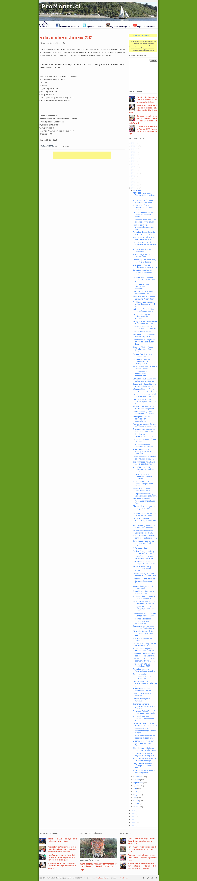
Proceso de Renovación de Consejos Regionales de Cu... (144, 581)
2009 (133, 813)
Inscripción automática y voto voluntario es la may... (145, 494)
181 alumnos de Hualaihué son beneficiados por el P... (145, 537)
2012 (133, 185)
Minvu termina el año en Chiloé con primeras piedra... (143, 214)
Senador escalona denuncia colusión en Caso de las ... (144, 602)
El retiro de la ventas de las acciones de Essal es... (144, 737)
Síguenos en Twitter (95, 27)
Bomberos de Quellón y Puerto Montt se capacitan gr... (145, 683)
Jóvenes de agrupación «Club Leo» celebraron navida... (144, 395)
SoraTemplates (101, 878)
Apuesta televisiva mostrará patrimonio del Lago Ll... (144, 759)
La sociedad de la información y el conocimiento (140, 373)
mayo (135, 794)
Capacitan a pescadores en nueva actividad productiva (145, 327)
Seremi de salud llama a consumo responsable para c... (143, 272)
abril (135, 797)
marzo (136, 800)
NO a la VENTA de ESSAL (143, 331)
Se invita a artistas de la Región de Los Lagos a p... (144, 754)
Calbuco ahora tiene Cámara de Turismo (144, 440)
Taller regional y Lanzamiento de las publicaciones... (142, 676)
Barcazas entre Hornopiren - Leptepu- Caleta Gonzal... (144, 627)
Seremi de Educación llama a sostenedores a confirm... (144, 654)
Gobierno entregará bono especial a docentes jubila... (145, 574)
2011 (133, 188)
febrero (136, 803)
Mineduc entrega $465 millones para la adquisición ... (142, 316)
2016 (133, 173)
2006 (133, 822)
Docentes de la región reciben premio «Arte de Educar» (143, 469)
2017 (133, 170)
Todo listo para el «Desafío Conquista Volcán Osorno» (145, 298)
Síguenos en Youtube (146, 27)
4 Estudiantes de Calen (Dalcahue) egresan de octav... (143, 483)
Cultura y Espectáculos (91, 833)
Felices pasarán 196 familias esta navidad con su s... (144, 457)
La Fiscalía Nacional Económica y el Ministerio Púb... (144, 520)
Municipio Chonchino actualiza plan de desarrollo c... (141, 418)
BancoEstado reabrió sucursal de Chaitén (142, 689)
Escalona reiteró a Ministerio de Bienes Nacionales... (144, 514)
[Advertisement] (141, 74)
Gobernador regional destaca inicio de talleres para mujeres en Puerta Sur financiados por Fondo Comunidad (143, 119)
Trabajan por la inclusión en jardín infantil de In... (144, 489)
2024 (133, 149)
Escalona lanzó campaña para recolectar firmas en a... (144, 279)
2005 (133, 825)
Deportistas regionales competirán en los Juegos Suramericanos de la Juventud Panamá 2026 (141, 841)
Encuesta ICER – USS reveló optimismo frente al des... (144, 659)
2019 (133, 164)
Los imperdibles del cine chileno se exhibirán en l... (144, 445)
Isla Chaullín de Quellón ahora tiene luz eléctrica (143, 412)
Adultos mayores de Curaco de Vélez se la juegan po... (144, 425)
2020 (133, 161)
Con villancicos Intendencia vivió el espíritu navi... (144, 463)
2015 (133, 176)
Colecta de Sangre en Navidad (141, 700)
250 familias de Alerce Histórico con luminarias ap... (144, 718)
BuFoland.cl (124, 878)
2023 (133, 152)
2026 (133, 143)
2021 (133, 158)
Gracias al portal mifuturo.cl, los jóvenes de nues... (144, 261)
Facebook (58, 146)
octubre (136, 779)
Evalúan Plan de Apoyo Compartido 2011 (142, 355)
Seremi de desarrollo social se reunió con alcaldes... (144, 233)
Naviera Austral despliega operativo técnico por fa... (144, 552)
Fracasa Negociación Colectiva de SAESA (142, 255)
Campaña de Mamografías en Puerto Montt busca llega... (144, 341)
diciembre (137, 190)
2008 (133, 816)
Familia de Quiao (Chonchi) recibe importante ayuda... (144, 712)
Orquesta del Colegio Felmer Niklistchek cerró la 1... (144, 644)
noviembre (137, 776)
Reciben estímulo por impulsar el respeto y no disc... (144, 227)
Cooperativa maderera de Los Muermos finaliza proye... (143, 543)
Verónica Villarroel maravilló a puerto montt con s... (145, 597)
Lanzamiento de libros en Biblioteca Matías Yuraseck (145, 724)
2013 (133, 182)
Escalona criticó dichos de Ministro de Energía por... (144, 407)
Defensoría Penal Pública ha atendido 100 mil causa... (144, 220)
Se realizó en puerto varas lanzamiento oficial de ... (143, 557)
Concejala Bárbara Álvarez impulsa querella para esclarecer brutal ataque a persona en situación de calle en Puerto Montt (62, 849)
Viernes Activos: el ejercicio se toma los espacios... (144, 238)
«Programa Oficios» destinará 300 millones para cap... (143, 207)
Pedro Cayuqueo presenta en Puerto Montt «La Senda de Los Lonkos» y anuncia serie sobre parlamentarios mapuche (61, 857)
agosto (136, 785)
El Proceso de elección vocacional (142, 250)
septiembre (138, 782)
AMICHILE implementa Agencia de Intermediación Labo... (145, 195)
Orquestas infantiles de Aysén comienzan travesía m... (144, 244)
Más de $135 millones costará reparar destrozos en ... (144, 401)
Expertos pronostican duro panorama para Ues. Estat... (144, 743)
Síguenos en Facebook (69, 27)
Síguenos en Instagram (120, 27)
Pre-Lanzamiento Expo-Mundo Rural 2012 (65, 37)
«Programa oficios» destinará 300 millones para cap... (145, 322)
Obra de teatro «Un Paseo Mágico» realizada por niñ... (145, 749)
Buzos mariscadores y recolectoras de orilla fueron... (142, 568)
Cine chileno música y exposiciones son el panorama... (142, 286)
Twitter (65, 146)
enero (135, 806)
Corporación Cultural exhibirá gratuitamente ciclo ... (145, 292)
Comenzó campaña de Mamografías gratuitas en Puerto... (144, 706)
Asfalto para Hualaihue (142, 548)
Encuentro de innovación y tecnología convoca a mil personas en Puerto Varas (147, 99)
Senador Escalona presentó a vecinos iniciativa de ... (145, 367)
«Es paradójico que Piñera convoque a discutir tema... (145, 390)
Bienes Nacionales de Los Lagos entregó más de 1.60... (143, 633)
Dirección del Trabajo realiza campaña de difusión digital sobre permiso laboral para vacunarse (143, 109)
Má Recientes (125, 833)
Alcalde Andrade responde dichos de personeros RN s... (144, 304)
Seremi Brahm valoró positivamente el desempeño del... (141, 361)
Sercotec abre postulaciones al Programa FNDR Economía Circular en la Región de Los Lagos (143, 130)
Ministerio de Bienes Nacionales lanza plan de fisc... (144, 501)
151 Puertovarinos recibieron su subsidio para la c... (145, 335)
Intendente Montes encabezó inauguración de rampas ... (144, 730)
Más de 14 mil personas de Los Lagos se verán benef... (144, 508)
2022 (133, 155)
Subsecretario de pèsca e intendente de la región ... (144, 649)
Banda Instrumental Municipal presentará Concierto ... (142, 451)
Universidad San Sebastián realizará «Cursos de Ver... (144, 310)
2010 (133, 810)
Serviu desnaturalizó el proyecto (142, 694)
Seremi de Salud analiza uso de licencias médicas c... (144, 380)
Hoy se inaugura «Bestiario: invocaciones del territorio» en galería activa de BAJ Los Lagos (98, 866)
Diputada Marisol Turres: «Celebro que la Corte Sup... (143, 349)
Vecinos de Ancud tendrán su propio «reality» (145, 587)
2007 (133, 819)
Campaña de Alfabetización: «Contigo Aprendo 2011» (144, 614)
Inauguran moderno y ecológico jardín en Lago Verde (144, 608)
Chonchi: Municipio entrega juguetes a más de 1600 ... (144, 592)
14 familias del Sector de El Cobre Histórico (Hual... (144, 531)
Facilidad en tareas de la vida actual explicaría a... (144, 771)
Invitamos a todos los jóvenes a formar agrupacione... (142, 621)
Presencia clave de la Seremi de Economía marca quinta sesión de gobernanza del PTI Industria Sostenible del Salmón (142, 866)
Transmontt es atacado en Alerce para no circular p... (144, 430)
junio (135, 791)
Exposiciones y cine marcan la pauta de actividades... (144, 526)
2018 (133, 167)
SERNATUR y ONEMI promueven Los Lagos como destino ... (143, 476)
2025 (133, 146)
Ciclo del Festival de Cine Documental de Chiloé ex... (145, 435)
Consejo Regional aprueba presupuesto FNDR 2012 (144, 562)
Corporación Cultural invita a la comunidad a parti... (144, 385)
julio (135, 788)
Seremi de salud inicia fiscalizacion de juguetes (144, 670)
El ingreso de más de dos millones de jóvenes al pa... (145, 266)
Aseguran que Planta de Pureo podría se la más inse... (143, 765)
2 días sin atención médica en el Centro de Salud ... (144, 201)
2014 (133, 179)
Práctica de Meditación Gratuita (142, 639)
